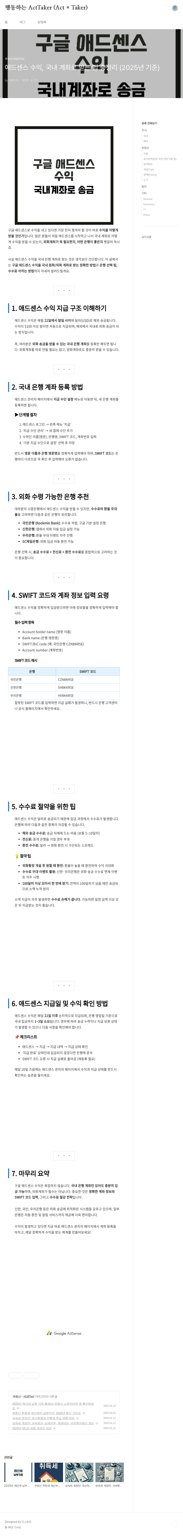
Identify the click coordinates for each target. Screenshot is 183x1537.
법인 (144, 186)
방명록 (42, 22)
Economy (149, 204)
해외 (145, 141)
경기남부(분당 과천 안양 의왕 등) (160, 158)
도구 (145, 180)
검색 (166, 8)
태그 (23, 22)
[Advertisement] (64, 743)
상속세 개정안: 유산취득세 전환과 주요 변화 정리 (43, 1418)
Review (147, 199)
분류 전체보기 (149, 123)
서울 (145, 153)
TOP (175, 1523)
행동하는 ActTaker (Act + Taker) (46, 8)
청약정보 (147, 164)
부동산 (17, 1396)
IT (144, 209)
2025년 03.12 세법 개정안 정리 (32, 1428)
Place (146, 214)
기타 (144, 193)
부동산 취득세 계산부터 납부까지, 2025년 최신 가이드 (46, 1413)
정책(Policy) (150, 174)
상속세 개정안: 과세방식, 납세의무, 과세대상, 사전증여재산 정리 (53, 1423)
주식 (144, 130)
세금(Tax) (28, 1396)
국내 (145, 136)
